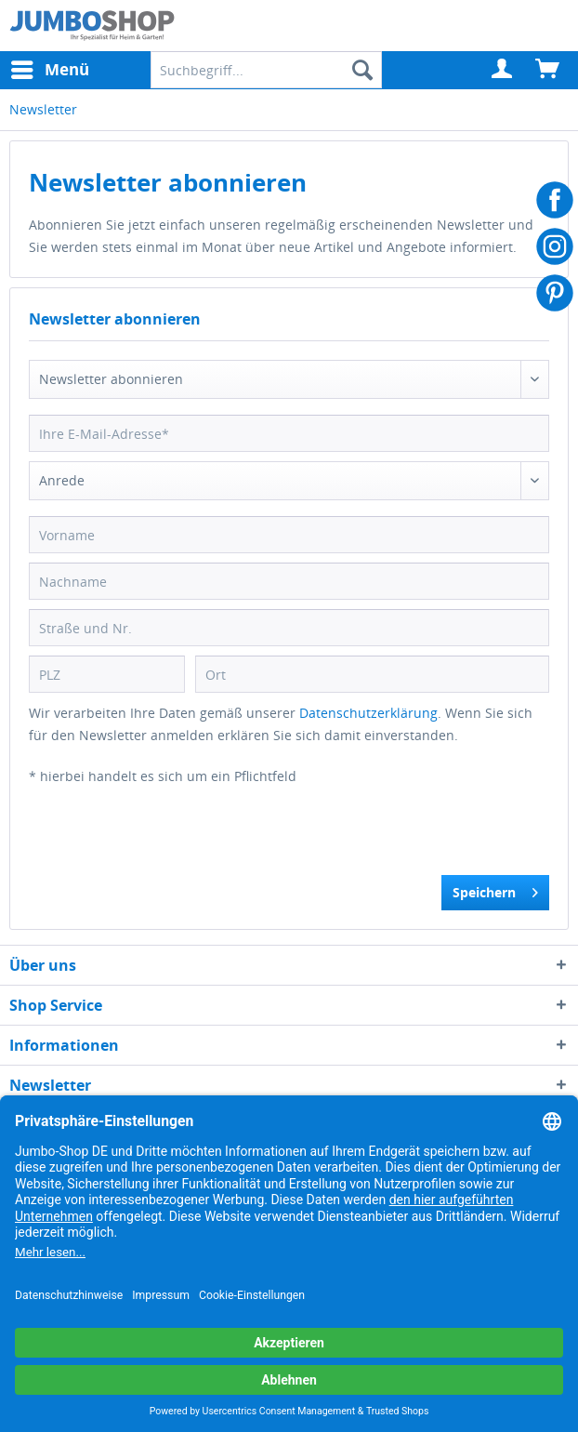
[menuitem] (502, 69)
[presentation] (170, 838)
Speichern (495, 889)
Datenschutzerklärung (368, 713)
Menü (50, 67)
